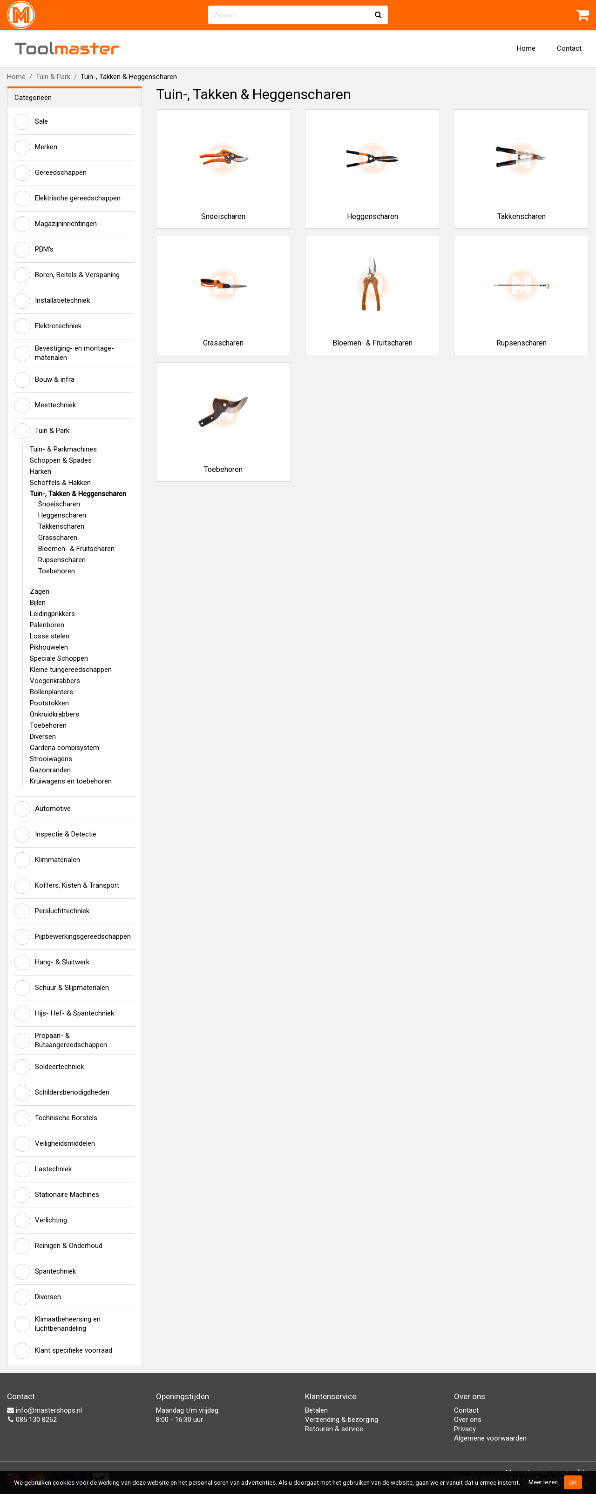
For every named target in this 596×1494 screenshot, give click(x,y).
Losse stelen (49, 636)
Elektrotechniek (47, 326)
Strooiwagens (51, 759)
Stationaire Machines (56, 1195)
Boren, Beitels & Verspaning (67, 275)
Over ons (467, 1419)
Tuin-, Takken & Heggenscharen (78, 494)
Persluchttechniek (51, 911)
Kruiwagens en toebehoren (71, 781)
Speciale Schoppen (59, 658)
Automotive (42, 809)
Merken (35, 147)
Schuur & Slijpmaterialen (61, 988)
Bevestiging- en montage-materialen (64, 353)
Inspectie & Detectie (55, 835)
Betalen (316, 1410)
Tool (67, 48)
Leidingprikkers (52, 614)
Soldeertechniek (49, 1067)
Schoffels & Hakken (60, 482)
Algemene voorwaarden (490, 1438)
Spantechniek (45, 1272)
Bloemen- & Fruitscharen (76, 548)
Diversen (43, 736)
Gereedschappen (50, 173)
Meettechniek (45, 405)
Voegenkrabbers (55, 681)
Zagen (39, 591)
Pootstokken (49, 703)
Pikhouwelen (49, 647)
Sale (31, 122)
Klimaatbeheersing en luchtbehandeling (57, 1324)
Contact (569, 48)
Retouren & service (334, 1429)
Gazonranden (50, 770)
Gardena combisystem (64, 748)
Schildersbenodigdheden (61, 1093)
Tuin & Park (53, 77)
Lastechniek (43, 1169)
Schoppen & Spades (61, 460)
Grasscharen (57, 537)
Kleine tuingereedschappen (71, 669)
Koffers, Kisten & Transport (66, 886)
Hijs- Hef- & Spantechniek (64, 1014)
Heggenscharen (62, 515)
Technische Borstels (55, 1118)
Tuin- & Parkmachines (63, 449)
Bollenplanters (51, 692)
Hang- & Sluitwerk (51, 962)
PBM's (34, 250)
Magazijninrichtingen (55, 224)
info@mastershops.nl (44, 1410)
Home (526, 48)
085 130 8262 (32, 1419)
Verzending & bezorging (341, 1419)
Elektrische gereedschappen (67, 198)
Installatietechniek (52, 301)
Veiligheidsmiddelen (54, 1144)
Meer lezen (543, 1482)
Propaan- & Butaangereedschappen (60, 1040)
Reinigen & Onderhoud (58, 1246)
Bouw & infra (44, 380)
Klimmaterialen (47, 860)
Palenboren (47, 625)
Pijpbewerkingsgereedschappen (72, 937)
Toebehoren (56, 571)
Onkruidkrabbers (54, 714)
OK (573, 1482)
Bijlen (38, 602)
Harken (40, 471)
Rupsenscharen (62, 560)
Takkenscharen (61, 526)
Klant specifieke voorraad (63, 1351)
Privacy (465, 1429)
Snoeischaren (59, 504)
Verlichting (40, 1220)
